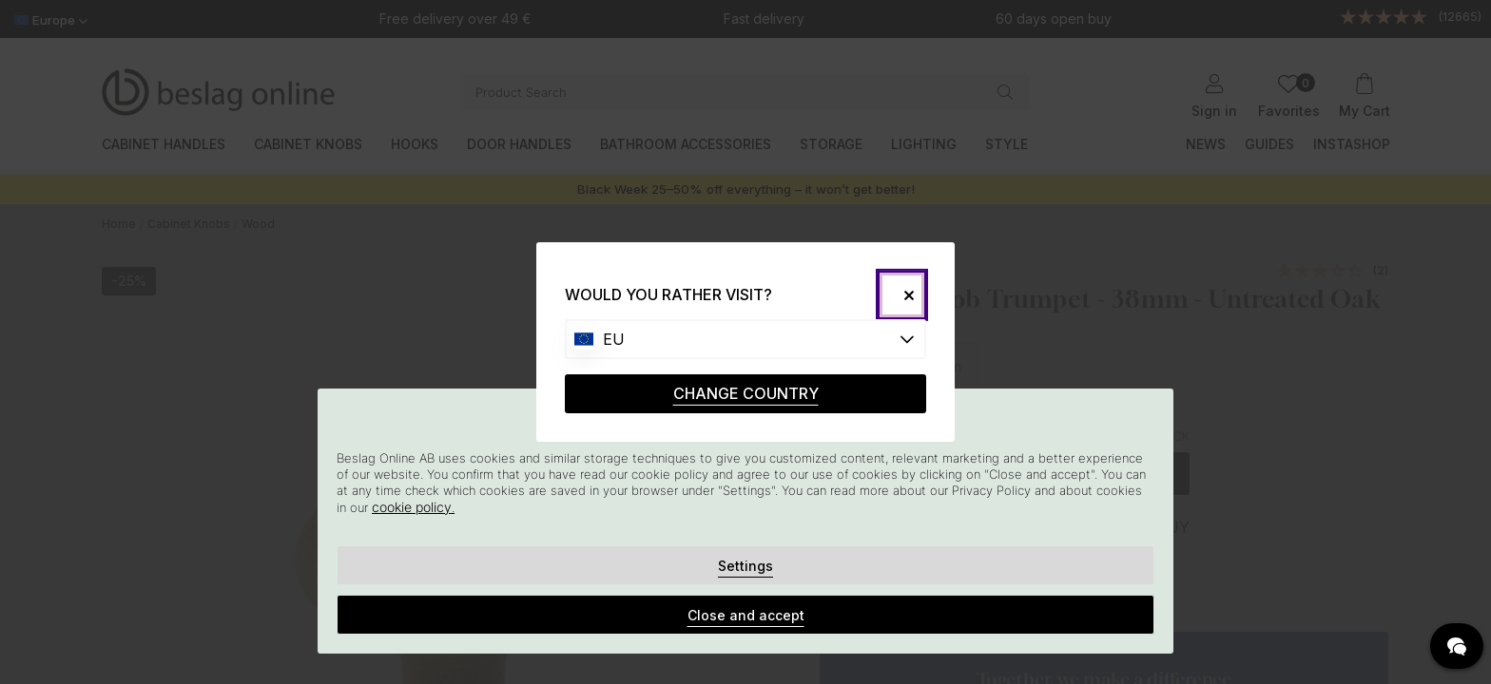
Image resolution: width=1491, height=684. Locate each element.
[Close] (902, 295)
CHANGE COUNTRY (746, 393)
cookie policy (412, 507)
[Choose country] (745, 339)
